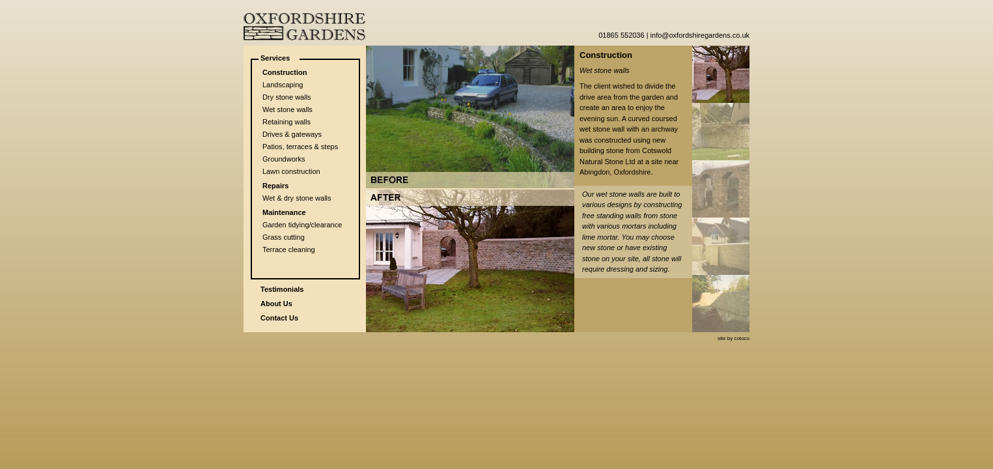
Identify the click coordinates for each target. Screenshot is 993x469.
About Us (276, 303)
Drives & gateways (292, 134)
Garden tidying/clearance (302, 225)
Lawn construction (291, 171)
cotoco (741, 338)
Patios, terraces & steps (300, 146)
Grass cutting (283, 237)
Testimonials (281, 289)
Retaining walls (286, 122)
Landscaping (282, 85)
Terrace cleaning (288, 249)
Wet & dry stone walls (296, 198)
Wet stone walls (287, 109)
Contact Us (279, 318)
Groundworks (283, 159)
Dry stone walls (286, 97)
